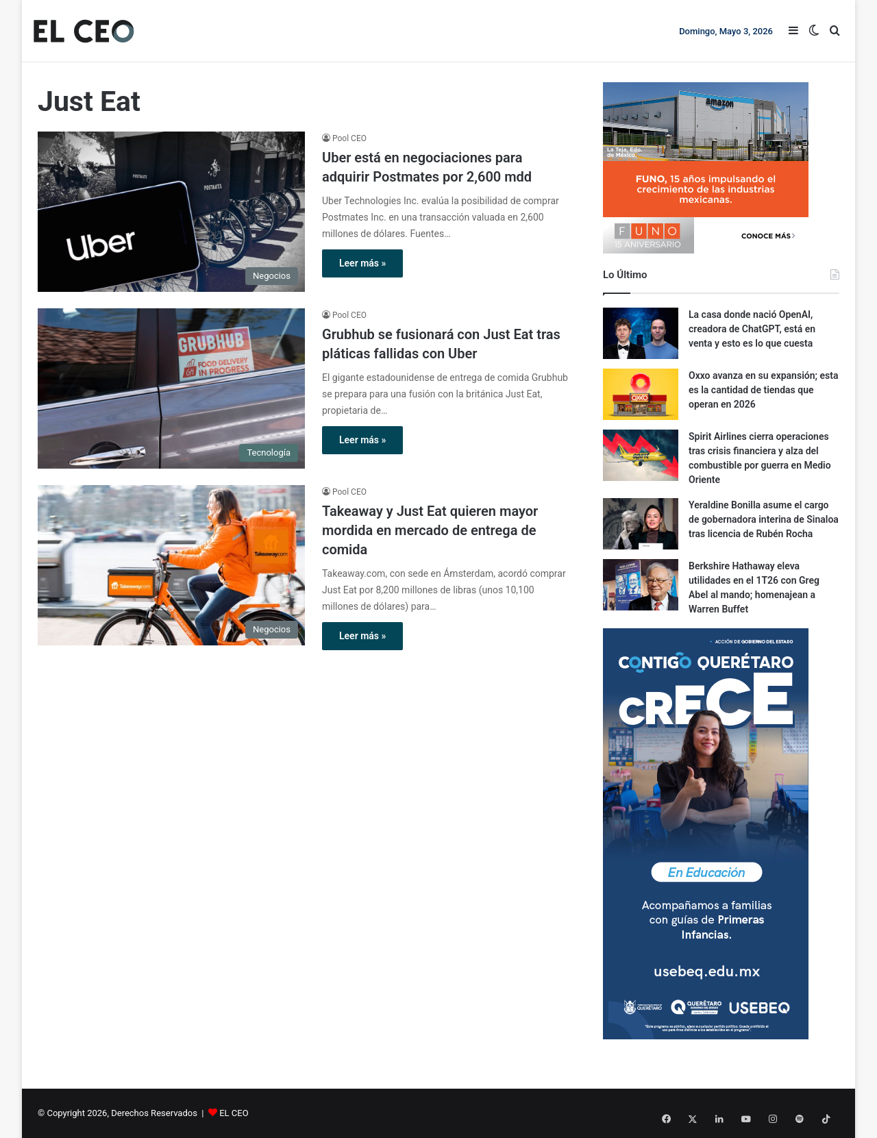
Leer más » (362, 263)
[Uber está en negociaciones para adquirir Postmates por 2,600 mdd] (171, 212)
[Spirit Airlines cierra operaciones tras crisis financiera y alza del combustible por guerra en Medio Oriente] (640, 455)
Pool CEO (349, 138)
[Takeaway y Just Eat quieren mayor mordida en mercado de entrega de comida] (171, 565)
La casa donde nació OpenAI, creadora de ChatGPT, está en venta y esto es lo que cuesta (752, 329)
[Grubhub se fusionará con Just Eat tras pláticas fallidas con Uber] (171, 388)
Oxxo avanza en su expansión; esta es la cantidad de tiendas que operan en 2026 (763, 390)
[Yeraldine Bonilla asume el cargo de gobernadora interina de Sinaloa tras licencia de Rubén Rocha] (640, 523)
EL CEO (233, 1113)
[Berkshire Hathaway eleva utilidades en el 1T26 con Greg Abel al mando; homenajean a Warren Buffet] (640, 584)
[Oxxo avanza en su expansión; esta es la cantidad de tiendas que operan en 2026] (640, 394)
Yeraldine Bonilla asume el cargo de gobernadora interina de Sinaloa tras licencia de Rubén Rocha (764, 519)
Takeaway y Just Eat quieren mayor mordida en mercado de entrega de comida (430, 530)
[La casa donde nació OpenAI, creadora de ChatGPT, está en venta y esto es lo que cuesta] (640, 333)
